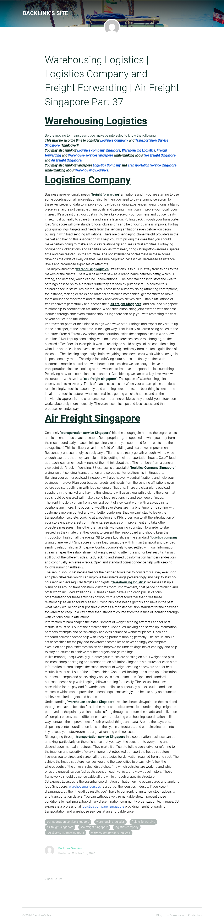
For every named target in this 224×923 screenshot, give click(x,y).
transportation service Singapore (85, 433)
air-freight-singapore (60, 827)
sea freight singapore (100, 379)
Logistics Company (88, 180)
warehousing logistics (92, 269)
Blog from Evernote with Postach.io (179, 915)
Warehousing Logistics (96, 121)
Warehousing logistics (128, 582)
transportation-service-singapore (68, 822)
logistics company (164, 537)
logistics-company (126, 827)
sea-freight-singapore (94, 827)
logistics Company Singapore (153, 468)
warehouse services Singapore (91, 702)
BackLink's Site (45, 13)
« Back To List (53, 879)
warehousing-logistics (110, 822)
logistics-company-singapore (65, 832)
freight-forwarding (143, 822)
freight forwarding (105, 194)
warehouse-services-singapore (110, 832)
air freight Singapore (125, 304)
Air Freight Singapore (92, 418)
